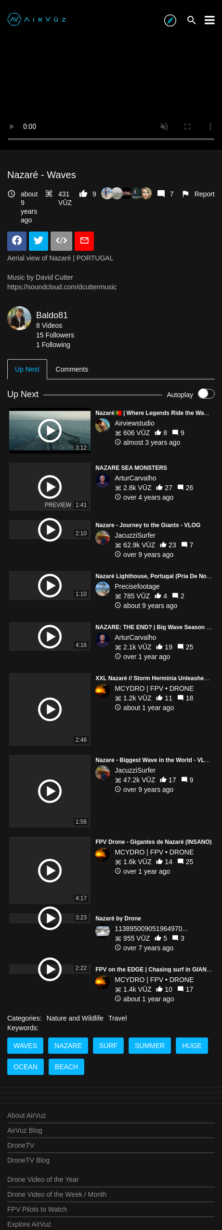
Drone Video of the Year (42, 1179)
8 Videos (49, 325)
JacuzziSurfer (135, 535)
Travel (117, 1018)
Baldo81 (52, 315)
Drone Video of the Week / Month (57, 1194)
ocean (25, 1067)
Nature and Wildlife (75, 1018)
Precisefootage (137, 586)
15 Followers (55, 335)
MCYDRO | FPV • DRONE (154, 688)
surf (108, 1045)
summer (150, 1045)
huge (191, 1045)
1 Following (53, 345)
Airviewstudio (134, 423)
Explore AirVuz (29, 1224)
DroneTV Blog (28, 1160)
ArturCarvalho (135, 478)
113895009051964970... (151, 898)
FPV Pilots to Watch (37, 1209)
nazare (68, 1045)
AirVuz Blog (24, 1130)
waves (25, 1045)
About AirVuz (26, 1115)
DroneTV (20, 1145)
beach (66, 1067)
